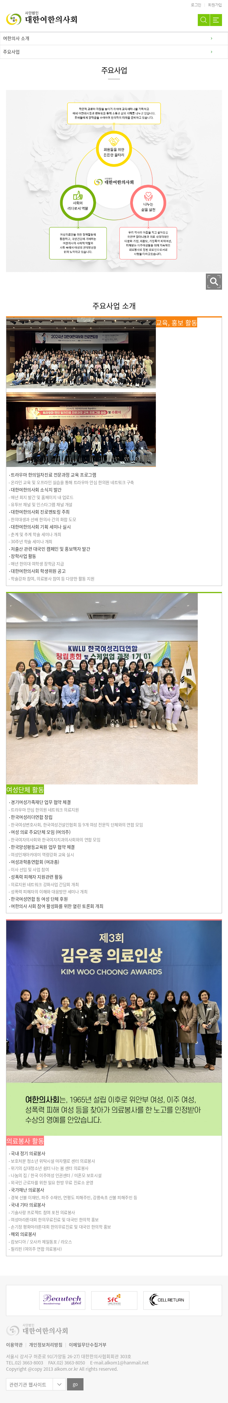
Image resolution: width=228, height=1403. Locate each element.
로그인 (196, 5)
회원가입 (215, 5)
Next (206, 1300)
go (75, 1384)
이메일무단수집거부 (88, 1344)
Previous (22, 1300)
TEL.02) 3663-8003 (24, 1363)
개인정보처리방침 (46, 1344)
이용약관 (14, 1344)
